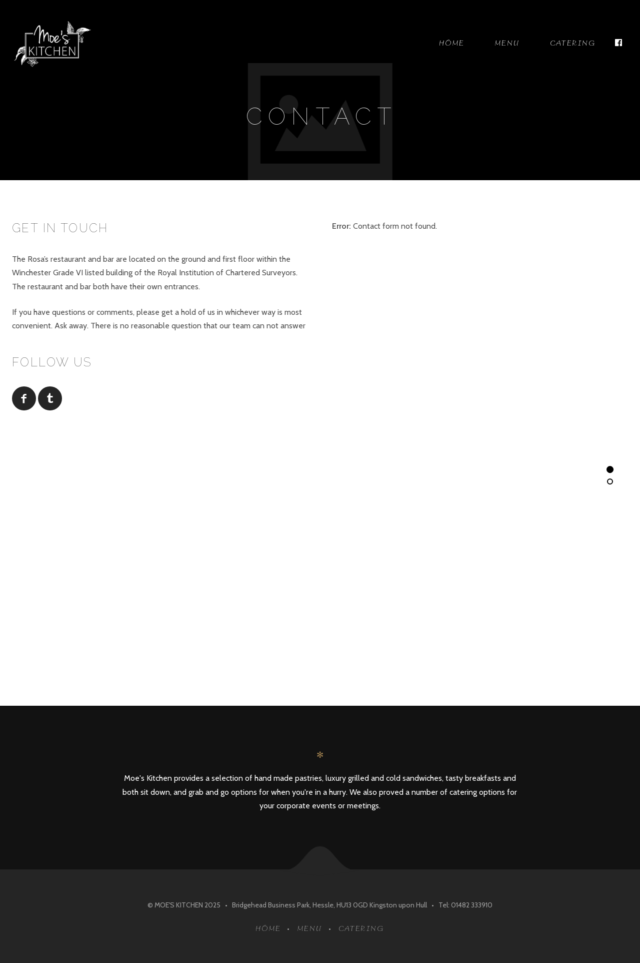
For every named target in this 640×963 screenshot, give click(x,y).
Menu (507, 44)
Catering (573, 44)
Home (451, 44)
